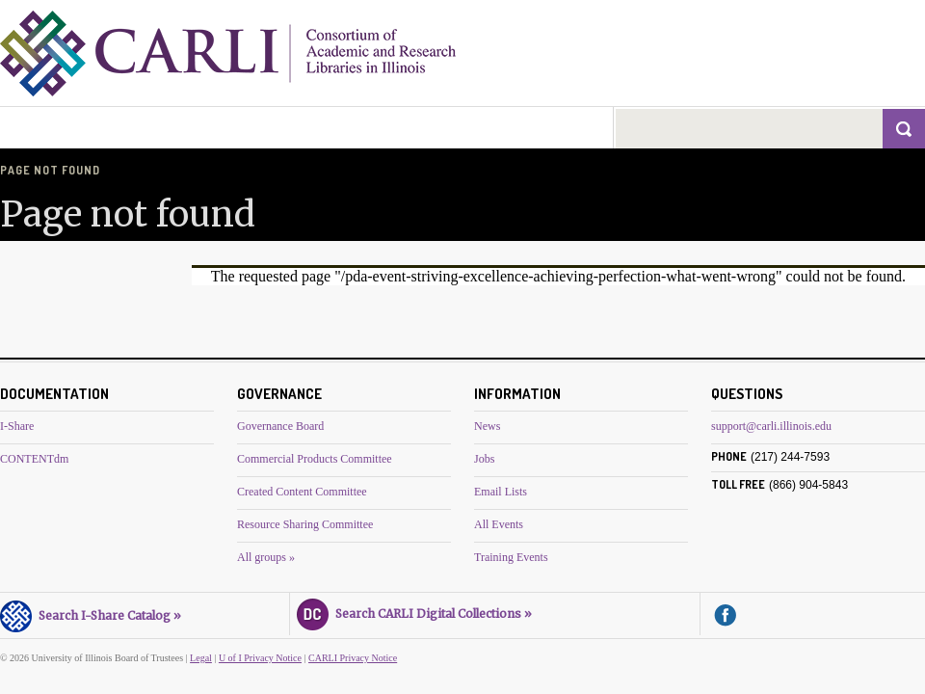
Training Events (511, 557)
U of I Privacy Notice (260, 658)
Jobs (484, 459)
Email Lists (500, 491)
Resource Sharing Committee (305, 524)
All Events (498, 524)
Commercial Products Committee (314, 459)
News (487, 426)
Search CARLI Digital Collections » (414, 611)
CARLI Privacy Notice (352, 658)
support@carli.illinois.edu (771, 426)
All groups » (266, 557)
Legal (201, 658)
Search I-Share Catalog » (90, 613)
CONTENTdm (34, 459)
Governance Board (280, 426)
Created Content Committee (302, 491)
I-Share (17, 426)
